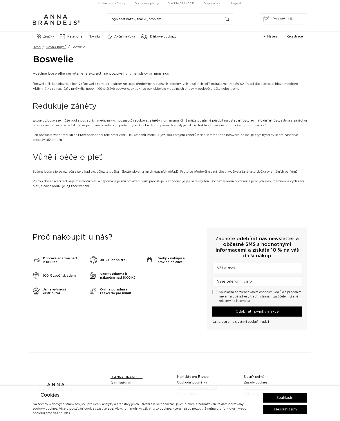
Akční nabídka (121, 36)
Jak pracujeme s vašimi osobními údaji (240, 321)
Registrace (294, 36)
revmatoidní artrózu (264, 120)
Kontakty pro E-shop (112, 3)
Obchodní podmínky (192, 382)
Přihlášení (270, 36)
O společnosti (212, 3)
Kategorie (71, 36)
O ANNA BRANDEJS (181, 3)
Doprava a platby (147, 3)
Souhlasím (285, 398)
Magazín (236, 3)
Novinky (95, 36)
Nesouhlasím (285, 409)
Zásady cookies (255, 382)
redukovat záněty (146, 120)
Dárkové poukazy (158, 36)
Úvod (37, 47)
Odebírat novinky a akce (257, 311)
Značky (45, 36)
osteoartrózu (238, 120)
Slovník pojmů (56, 47)
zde (110, 408)
